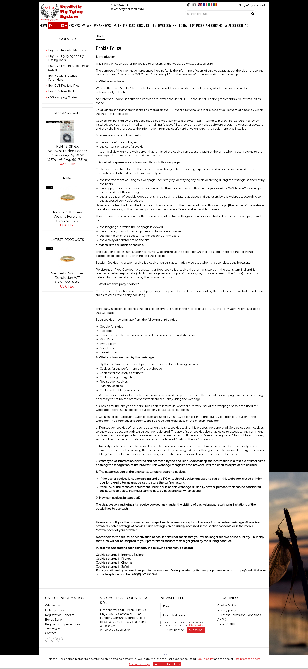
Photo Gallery (184, 25)
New (67, 178)
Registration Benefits (59, 615)
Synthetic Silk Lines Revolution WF (67, 277)
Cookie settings (139, 664)
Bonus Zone (53, 619)
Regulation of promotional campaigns (63, 626)
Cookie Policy (226, 605)
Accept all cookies (167, 664)
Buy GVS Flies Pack (61, 91)
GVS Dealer (113, 25)
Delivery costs (54, 610)
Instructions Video (137, 25)
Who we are (95, 25)
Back (100, 36)
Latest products (67, 240)
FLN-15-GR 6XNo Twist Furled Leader (67, 153)
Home (44, 25)
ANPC (221, 619)
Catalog (229, 25)
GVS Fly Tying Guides (62, 97)
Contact (243, 25)
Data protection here (247, 658)
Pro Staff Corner (209, 25)
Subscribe (196, 630)
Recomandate (67, 113)
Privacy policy (196, 625)
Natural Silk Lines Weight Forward (67, 216)
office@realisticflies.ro (115, 629)
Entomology (162, 25)
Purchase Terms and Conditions (239, 615)
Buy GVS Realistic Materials (67, 50)
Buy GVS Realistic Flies (63, 85)
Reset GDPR (226, 624)
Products (58, 25)
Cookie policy (205, 658)
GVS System (76, 25)
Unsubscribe (175, 630)
